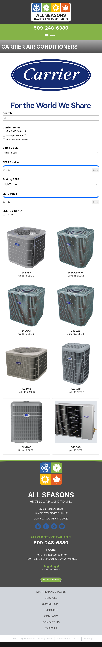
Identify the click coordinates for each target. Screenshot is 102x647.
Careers (51, 628)
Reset (95, 170)
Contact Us (51, 622)
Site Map (88, 638)
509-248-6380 (51, 28)
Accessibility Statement (68, 638)
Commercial (51, 604)
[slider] (4, 166)
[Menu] (51, 35)
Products (51, 610)
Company (51, 616)
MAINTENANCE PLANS (51, 592)
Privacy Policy (45, 638)
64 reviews (55, 569)
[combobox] (51, 118)
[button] (51, 131)
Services (51, 598)
